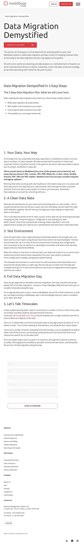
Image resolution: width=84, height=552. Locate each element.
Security (6, 488)
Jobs (5, 485)
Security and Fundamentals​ (13, 435)
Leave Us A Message (32, 406)
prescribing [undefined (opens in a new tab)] (30, 315)
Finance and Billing (10, 441)
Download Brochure (11, 460)
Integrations (8, 492)
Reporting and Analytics (12, 448)
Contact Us (66, 4)
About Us (7, 482)
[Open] (78, 4)
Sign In (54, 4)
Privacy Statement (10, 470)
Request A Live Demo (20, 45)
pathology (17, 315)
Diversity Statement (11, 467)
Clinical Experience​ (10, 438)
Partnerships (8, 495)
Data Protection (9, 463)
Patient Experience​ (10, 445)
